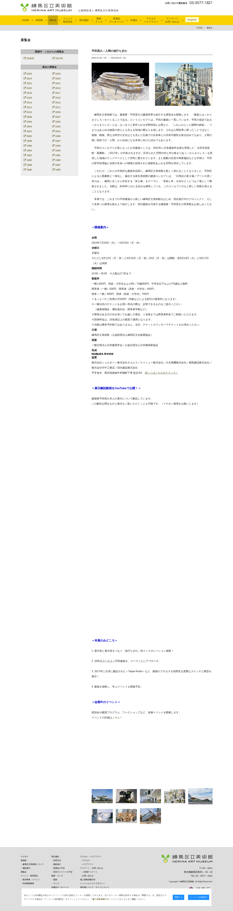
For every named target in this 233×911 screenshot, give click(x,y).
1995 (56, 145)
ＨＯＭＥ (24, 856)
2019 (56, 88)
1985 (56, 169)
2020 (28, 88)
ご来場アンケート (89, 872)
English (192, 19)
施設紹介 (57, 864)
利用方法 (57, 860)
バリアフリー (88, 864)
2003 (56, 126)
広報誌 (133, 20)
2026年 (29, 58)
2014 (28, 102)
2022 (28, 83)
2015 (56, 97)
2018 (28, 92)
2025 (56, 73)
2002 (28, 131)
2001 (56, 131)
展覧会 (52, 20)
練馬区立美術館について (33, 864)
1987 (56, 164)
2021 (56, 83)
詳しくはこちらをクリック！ (161, 372)
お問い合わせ (88, 876)
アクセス (86, 860)
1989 (56, 160)
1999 (56, 136)
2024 (28, 78)
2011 (56, 107)
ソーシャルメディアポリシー (92, 883)
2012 (28, 107)
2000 (28, 136)
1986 (28, 169)
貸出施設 (84, 20)
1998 (28, 140)
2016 (28, 97)
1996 (28, 145)
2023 (56, 78)
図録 (55, 880)
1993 (56, 150)
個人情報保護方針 (87, 880)
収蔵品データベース (60, 887)
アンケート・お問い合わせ (91, 868)
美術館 (39, 20)
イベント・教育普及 (29, 876)
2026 (28, 73)
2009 (56, 112)
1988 (28, 164)
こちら (116, 717)
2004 (28, 126)
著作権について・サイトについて (94, 887)
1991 (56, 155)
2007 (56, 116)
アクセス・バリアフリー (90, 856)
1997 (56, 140)
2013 (56, 102)
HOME (25, 20)
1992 (28, 155)
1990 (28, 160)
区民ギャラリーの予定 (62, 872)
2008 (28, 116)
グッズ (56, 883)
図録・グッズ (57, 876)
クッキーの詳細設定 (199, 897)
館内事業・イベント (31, 880)
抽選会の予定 (59, 868)
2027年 (57, 58)
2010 (28, 112)
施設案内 (26, 868)
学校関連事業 (28, 883)
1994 (28, 150)
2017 (56, 92)
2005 (56, 121)
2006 (28, 121)
